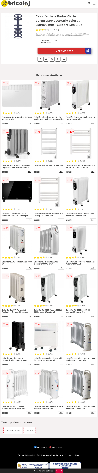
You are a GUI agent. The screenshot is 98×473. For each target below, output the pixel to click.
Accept (59, 470)
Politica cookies (72, 455)
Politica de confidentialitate (50, 455)
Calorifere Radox (13, 430)
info (29, 123)
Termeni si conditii (26, 455)
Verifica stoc (73, 51)
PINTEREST (55, 447)
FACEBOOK (41, 447)
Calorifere (29, 430)
